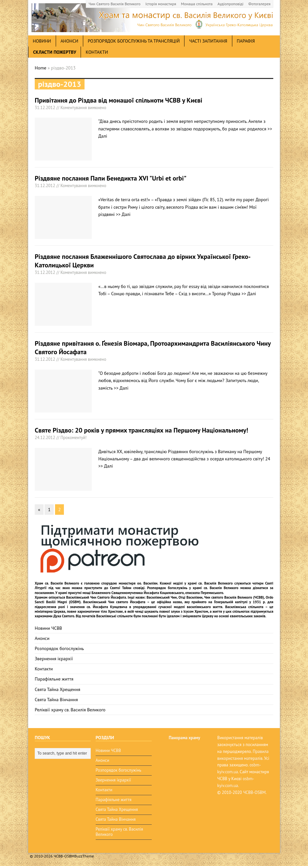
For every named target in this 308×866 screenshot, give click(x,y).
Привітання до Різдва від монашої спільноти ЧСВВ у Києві (118, 100)
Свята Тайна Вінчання (56, 699)
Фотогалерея (259, 3)
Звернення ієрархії (54, 659)
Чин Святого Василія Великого (115, 3)
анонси (69, 41)
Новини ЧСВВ (48, 628)
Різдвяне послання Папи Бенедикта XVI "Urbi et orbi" (110, 178)
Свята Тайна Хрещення (57, 689)
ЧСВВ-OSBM (254, 792)
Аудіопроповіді (230, 3)
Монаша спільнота (196, 3)
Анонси (42, 638)
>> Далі (123, 214)
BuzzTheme (84, 856)
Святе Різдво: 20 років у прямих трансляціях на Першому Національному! (141, 430)
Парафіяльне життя (54, 679)
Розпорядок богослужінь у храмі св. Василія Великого (193, 588)
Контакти (97, 52)
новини (42, 41)
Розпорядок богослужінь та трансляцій (134, 41)
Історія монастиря (160, 3)
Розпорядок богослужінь (59, 648)
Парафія (246, 41)
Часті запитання (208, 41)
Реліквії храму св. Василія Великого (70, 710)
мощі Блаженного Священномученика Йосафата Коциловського (133, 592)
